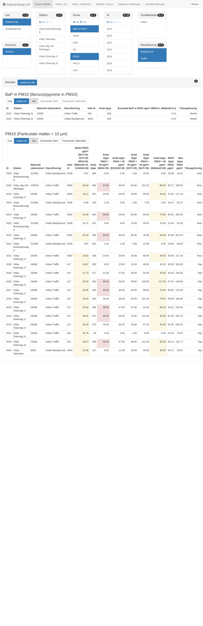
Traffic (144, 58)
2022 (109, 42)
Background (147, 51)
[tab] (101, 82)
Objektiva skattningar (129, 4)
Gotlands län (12, 22)
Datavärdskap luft (16, 4)
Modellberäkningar (155, 4)
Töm (83, 22)
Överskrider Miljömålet (74, 101)
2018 (109, 70)
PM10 (76, 56)
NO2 (75, 42)
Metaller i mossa (104, 4)
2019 (109, 63)
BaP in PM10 (80, 28)
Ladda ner (21, 101)
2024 (109, 28)
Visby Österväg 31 (48, 63)
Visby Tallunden (47, 39)
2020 (109, 56)
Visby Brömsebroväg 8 (50, 30)
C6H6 (76, 35)
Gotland (9, 51)
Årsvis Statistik (42, 4)
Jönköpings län (13, 28)
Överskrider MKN (49, 101)
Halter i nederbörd (81, 4)
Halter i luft (61, 4)
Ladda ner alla (27, 82)
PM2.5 (76, 63)
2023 (109, 35)
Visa (9, 101)
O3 (74, 49)
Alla (42, 22)
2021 (109, 49)
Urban (144, 22)
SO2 (75, 70)
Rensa (195, 4)
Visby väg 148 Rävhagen (46, 48)
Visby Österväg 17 (48, 56)
